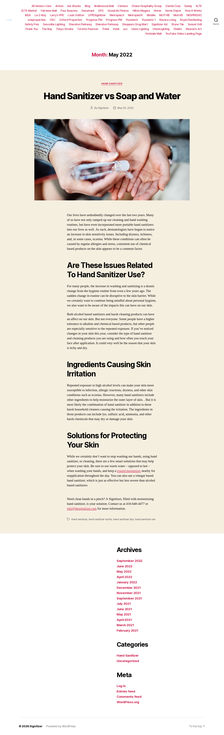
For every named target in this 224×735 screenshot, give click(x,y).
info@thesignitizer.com (82, 509)
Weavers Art (133, 33)
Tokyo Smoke (97, 29)
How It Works (31, 15)
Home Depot (194, 10)
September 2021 (130, 598)
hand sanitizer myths (100, 519)
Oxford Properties (96, 19)
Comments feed (129, 697)
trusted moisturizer (129, 471)
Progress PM (120, 19)
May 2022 (124, 571)
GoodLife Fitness (138, 10)
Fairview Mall (70, 10)
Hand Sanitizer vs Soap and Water (112, 96)
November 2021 (129, 593)
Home (178, 10)
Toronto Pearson (119, 29)
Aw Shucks (74, 6)
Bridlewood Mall (104, 6)
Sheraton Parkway (114, 24)
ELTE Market (50, 10)
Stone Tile (29, 29)
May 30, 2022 (126, 108)
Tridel (137, 29)
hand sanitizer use (145, 519)
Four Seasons (89, 10)
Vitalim (117, 33)
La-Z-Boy (59, 15)
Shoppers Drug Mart (169, 24)
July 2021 (124, 604)
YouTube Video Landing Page (183, 33)
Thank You (63, 29)
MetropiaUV (154, 15)
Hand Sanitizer (112, 84)
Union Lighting (172, 29)
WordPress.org (128, 702)
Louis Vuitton (95, 15)
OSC (78, 19)
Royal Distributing (44, 24)
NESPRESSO (42, 19)
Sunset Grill (46, 29)
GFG (121, 10)
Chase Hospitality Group (147, 6)
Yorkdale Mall (153, 33)
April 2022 (125, 577)
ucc (157, 29)
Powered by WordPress (61, 726)
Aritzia (59, 6)
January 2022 (127, 582)
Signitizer (103, 108)
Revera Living (193, 19)
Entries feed (126, 691)
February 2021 (128, 630)
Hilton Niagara (162, 10)
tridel (148, 29)
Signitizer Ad (194, 24)
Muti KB (197, 15)
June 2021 (125, 609)
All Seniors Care (41, 6)
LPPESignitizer (116, 15)
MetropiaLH (136, 15)
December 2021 (129, 588)
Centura (123, 6)
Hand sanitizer (79, 519)
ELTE (199, 6)
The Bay (79, 29)
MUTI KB (183, 15)
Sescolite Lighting (88, 24)
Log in (121, 686)
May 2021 (124, 614)
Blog (87, 6)
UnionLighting (193, 29)
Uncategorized (128, 661)
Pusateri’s (158, 19)
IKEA (47, 15)
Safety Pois (66, 24)
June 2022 (125, 566)
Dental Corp (173, 6)
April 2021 (125, 620)
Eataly (188, 6)
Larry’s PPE (76, 15)
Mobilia (170, 15)
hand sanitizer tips (123, 519)
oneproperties (62, 19)
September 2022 (130, 561)
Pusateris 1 (174, 19)
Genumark (108, 10)
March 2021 (126, 625)
